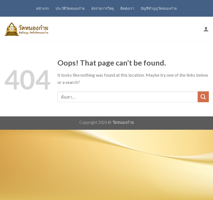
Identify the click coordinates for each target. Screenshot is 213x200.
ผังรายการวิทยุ (103, 8)
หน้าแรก (42, 8)
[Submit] (203, 96)
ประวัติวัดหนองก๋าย (70, 8)
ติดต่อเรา (127, 8)
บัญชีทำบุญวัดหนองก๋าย (159, 8)
